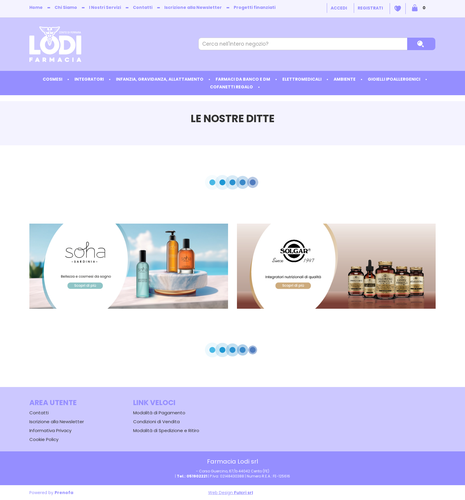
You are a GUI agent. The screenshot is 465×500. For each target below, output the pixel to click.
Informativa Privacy (50, 430)
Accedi (339, 8)
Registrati (370, 8)
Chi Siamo (66, 7)
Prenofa (64, 493)
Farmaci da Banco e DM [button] (243, 79)
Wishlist (398, 8)
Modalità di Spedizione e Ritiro (166, 430)
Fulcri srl (243, 493)
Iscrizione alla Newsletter (193, 7)
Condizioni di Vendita (156, 421)
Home (36, 7)
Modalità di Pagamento (159, 413)
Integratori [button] (89, 79)
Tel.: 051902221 (192, 476)
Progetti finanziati (255, 7)
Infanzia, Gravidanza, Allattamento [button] (159, 79)
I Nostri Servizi (105, 7)
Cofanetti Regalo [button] (231, 87)
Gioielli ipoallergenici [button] (394, 79)
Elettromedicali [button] (301, 79)
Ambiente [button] (345, 79)
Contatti (142, 7)
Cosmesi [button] (52, 79)
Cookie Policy (43, 439)
